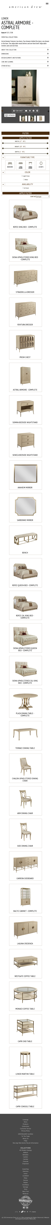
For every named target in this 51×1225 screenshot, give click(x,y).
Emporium (25, 1164)
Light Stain (25, 176)
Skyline (25, 1182)
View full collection (9, 37)
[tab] (25, 157)
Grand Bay (25, 1169)
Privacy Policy (25, 1131)
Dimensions (25, 54)
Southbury (25, 1185)
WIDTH (17, 141)
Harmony (25, 1171)
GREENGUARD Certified (25, 1134)
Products (25, 1124)
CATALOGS (10, 115)
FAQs (25, 1141)
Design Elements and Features (25, 58)
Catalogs (25, 1120)
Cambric (25, 1157)
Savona (25, 1180)
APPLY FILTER (25, 138)
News (25, 1122)
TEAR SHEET (18, 111)
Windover (25, 1194)
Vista (25, 1189)
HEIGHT (17, 146)
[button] (27, 157)
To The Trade (25, 1136)
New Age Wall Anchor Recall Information (25, 1143)
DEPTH (17, 152)
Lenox (25, 1173)
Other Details (25, 66)
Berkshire (25, 1155)
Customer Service (25, 1128)
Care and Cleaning (25, 62)
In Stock (25, 188)
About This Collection (25, 50)
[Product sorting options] (43, 196)
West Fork (25, 1191)
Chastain (25, 1161)
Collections (25, 1126)
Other (25, 180)
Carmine (25, 1159)
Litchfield (26, 1176)
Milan (25, 1178)
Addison (25, 1152)
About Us (25, 1138)
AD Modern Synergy (25, 1150)
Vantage (25, 1187)
